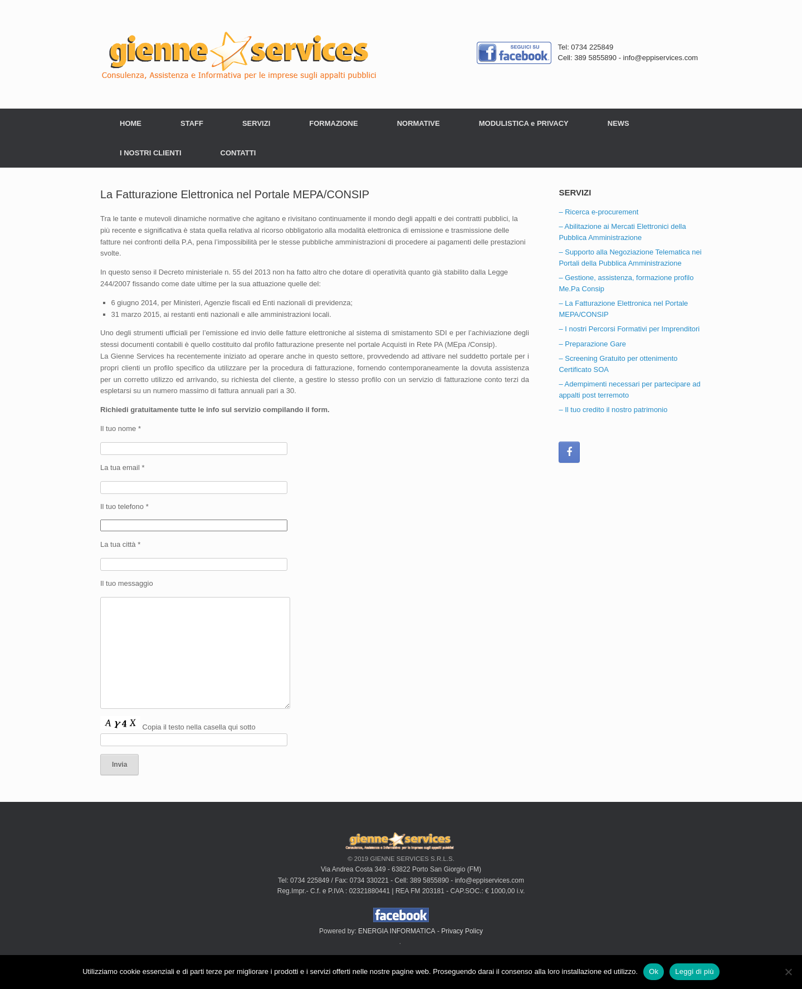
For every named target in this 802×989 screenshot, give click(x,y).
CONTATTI (238, 153)
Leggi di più (694, 971)
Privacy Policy (462, 931)
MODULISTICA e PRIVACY (524, 123)
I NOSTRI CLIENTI (151, 153)
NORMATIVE (418, 123)
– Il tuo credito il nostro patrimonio (613, 409)
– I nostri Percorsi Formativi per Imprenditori (629, 329)
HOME (130, 123)
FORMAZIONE (333, 123)
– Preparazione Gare (592, 344)
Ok (653, 971)
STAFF (191, 123)
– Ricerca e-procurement (598, 212)
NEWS (618, 123)
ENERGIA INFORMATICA (396, 931)
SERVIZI (256, 123)
